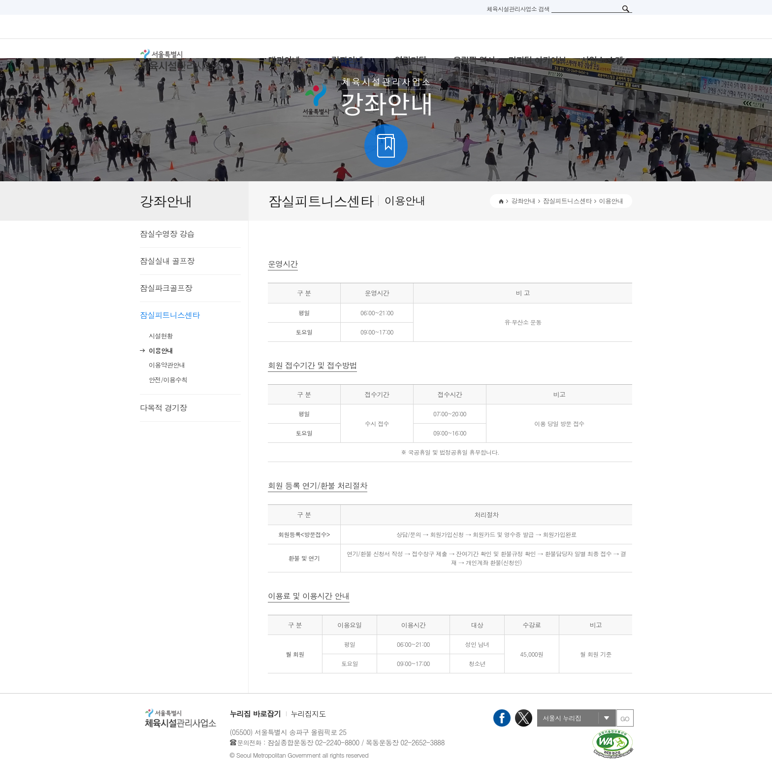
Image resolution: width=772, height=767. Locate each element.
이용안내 (161, 350)
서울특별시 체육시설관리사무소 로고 (194, 60)
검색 (625, 8)
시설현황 (161, 335)
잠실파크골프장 (166, 288)
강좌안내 (523, 200)
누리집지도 (308, 713)
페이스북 (502, 718)
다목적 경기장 (163, 407)
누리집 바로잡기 (255, 713)
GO (624, 718)
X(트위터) (523, 718)
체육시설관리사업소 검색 (517, 8)
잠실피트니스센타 (170, 315)
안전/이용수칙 (168, 379)
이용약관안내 (167, 364)
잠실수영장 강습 (167, 233)
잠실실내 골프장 (167, 261)
